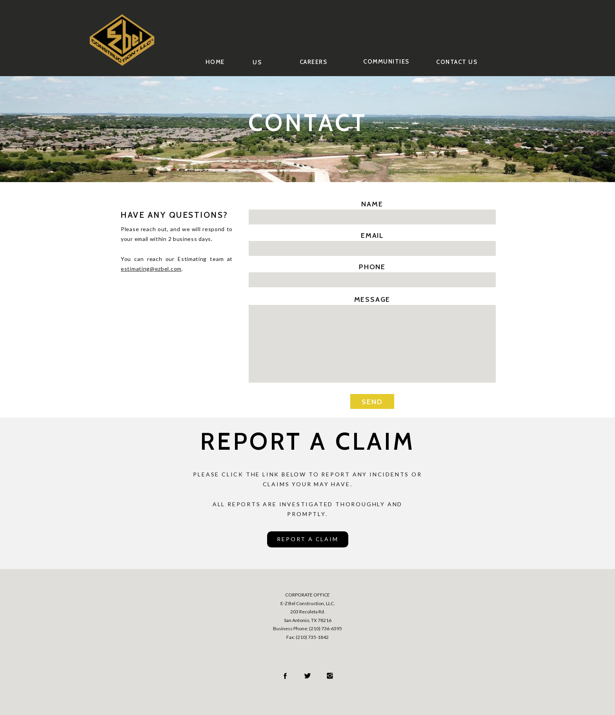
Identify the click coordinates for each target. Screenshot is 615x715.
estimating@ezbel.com (151, 268)
